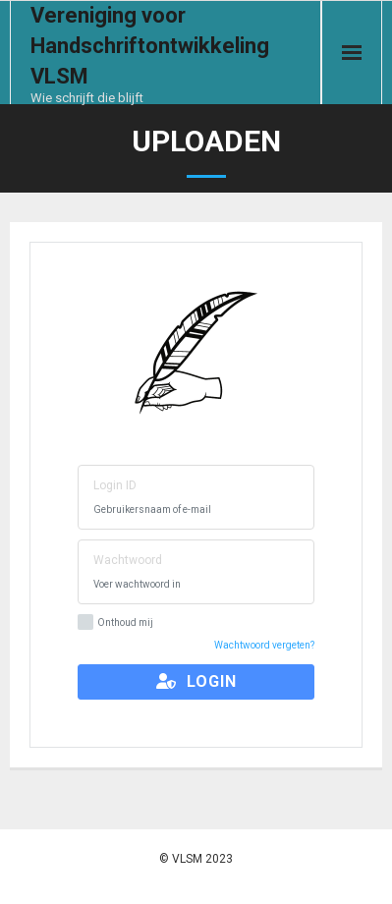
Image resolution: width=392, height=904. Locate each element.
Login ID (115, 485)
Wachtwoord (127, 560)
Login (196, 681)
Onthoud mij (115, 622)
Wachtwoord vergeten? (264, 645)
